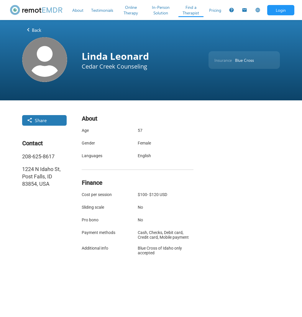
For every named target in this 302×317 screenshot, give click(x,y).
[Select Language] (258, 10)
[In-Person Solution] (160, 10)
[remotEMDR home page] (36, 10)
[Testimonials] (102, 10)
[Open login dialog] (280, 10)
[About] (78, 10)
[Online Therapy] (131, 10)
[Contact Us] (244, 10)
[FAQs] (231, 10)
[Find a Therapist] (191, 10)
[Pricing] (215, 10)
